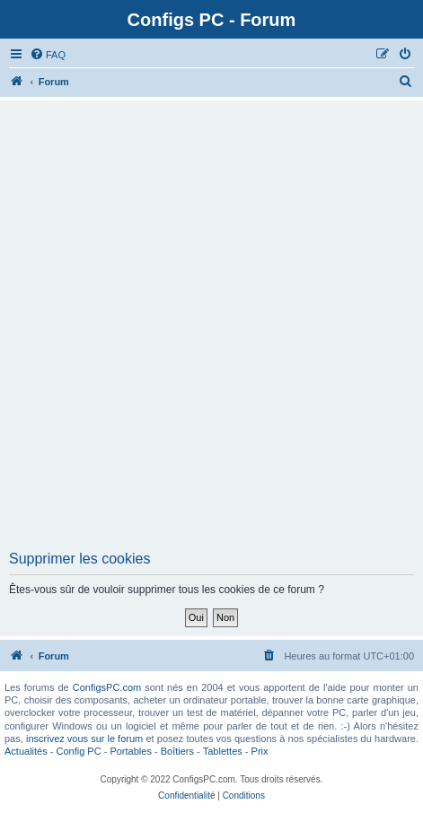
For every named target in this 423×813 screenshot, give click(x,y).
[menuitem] (48, 55)
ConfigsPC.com (107, 687)
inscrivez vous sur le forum (84, 738)
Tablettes (222, 751)
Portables (130, 751)
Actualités (26, 751)
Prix (260, 751)
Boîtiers (177, 751)
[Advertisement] (211, 330)
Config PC (78, 751)
